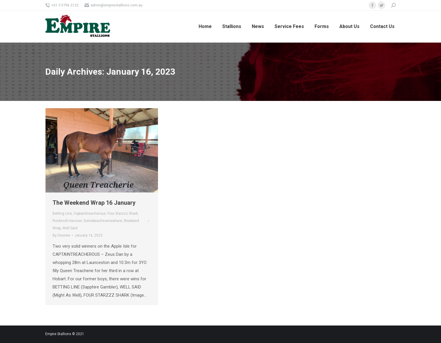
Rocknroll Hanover (67, 221)
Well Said (69, 228)
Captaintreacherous (90, 213)
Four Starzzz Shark (122, 213)
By (61, 235)
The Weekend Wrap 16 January (94, 202)
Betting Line (62, 213)
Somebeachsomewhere (103, 221)
